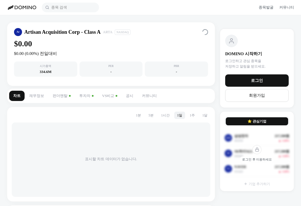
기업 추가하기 (257, 184)
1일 (179, 115)
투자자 (86, 96)
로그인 (257, 80)
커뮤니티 (149, 96)
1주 (192, 115)
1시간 (165, 115)
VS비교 (110, 96)
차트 (17, 96)
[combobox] (73, 7)
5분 (151, 115)
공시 (129, 96)
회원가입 (257, 95)
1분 (138, 115)
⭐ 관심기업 (256, 121)
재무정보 (36, 96)
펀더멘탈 (62, 96)
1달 (204, 115)
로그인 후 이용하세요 (257, 159)
